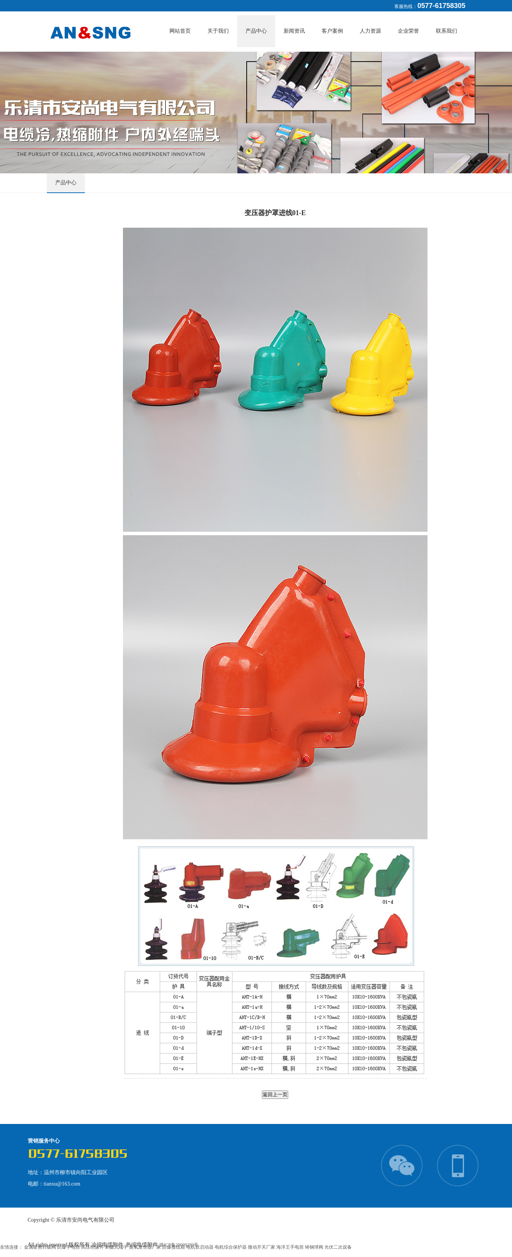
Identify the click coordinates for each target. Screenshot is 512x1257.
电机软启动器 (200, 1247)
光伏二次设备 (338, 1247)
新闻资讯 (294, 31)
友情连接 (9, 1247)
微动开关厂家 (262, 1247)
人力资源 (370, 31)
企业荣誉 (408, 31)
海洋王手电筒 (290, 1247)
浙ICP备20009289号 (178, 1244)
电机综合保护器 (231, 1247)
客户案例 (332, 31)
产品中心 (256, 31)
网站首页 (180, 31)
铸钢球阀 (314, 1247)
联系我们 (446, 31)
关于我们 (218, 31)
